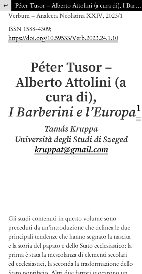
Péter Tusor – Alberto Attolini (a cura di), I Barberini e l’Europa (78, 6)
